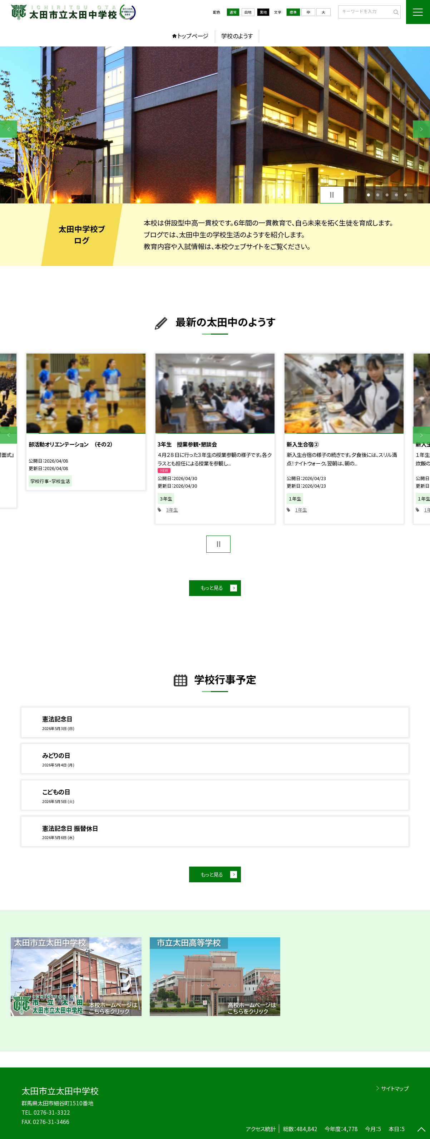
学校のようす (237, 35)
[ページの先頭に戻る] (421, 1130)
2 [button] (377, 195)
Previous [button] (8, 129)
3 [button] (387, 195)
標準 (293, 12)
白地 (248, 12)
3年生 (172, 509)
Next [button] (421, 129)
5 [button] (405, 195)
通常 (233, 12)
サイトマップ (395, 1088)
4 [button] (396, 195)
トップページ (192, 35)
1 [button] (368, 195)
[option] (215, 124)
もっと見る (212, 587)
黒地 (263, 12)
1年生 (301, 509)
